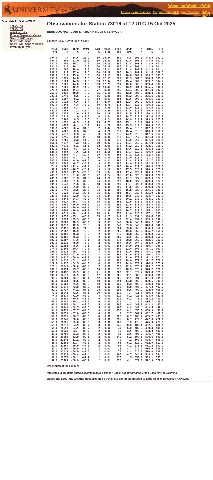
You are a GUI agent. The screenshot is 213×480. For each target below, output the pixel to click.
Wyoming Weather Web (189, 6)
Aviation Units (18, 32)
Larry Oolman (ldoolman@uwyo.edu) (168, 446)
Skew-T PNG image (21, 38)
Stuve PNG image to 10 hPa (26, 44)
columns (74, 434)
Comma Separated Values (25, 35)
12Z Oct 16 (16, 29)
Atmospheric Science (136, 12)
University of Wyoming (163, 440)
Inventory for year (20, 47)
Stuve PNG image (20, 41)
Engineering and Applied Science (176, 12)
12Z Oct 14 (16, 26)
